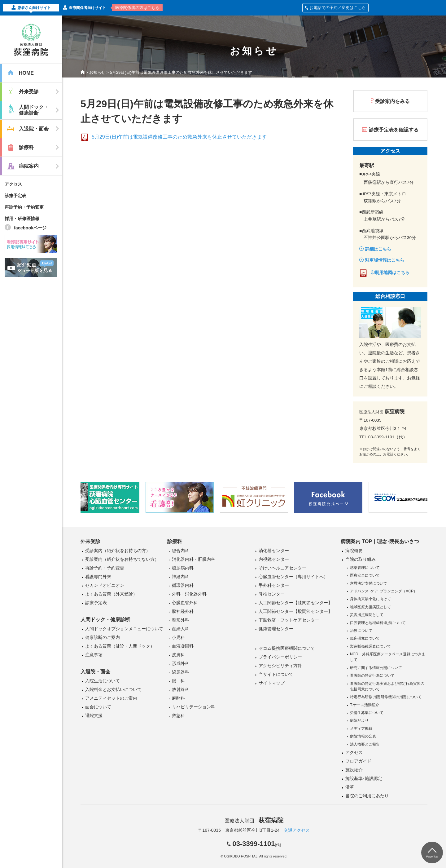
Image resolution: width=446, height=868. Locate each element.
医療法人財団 (254, 820)
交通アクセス (297, 830)
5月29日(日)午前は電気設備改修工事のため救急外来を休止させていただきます (179, 137)
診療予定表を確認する (393, 129)
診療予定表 (15, 195)
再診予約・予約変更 (24, 207)
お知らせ (97, 72)
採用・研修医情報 (22, 218)
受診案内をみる (392, 101)
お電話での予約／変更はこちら (335, 7)
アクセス (13, 184)
